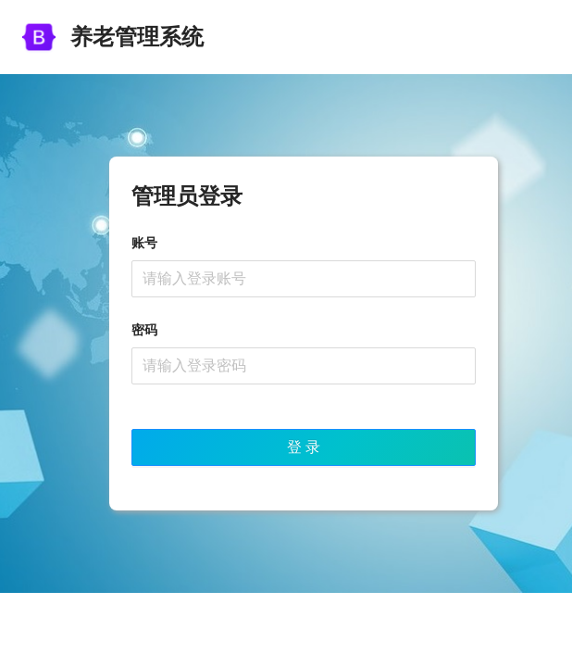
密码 (144, 329)
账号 (144, 242)
